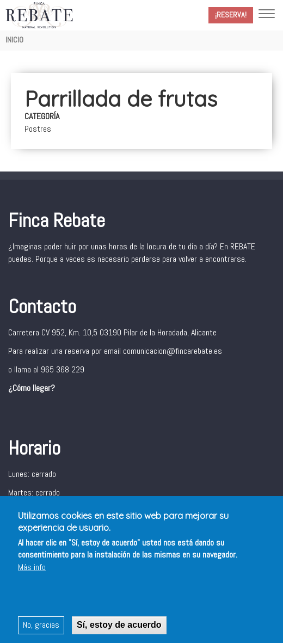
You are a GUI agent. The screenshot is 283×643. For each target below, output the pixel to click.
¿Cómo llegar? (31, 388)
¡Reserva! (231, 15)
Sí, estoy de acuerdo (119, 626)
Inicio (14, 40)
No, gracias (41, 626)
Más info (32, 568)
